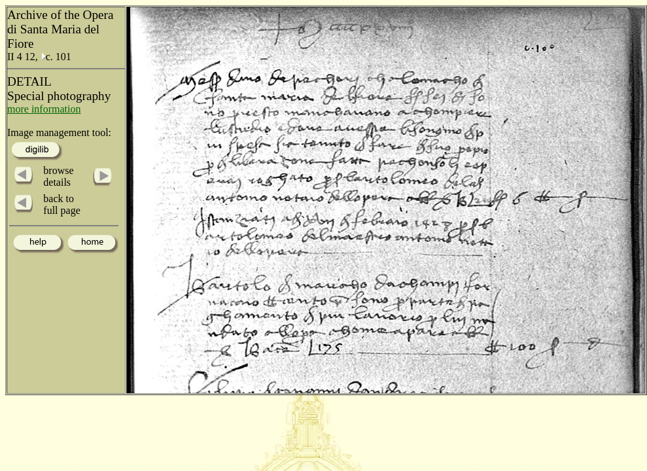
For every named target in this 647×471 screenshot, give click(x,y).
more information (43, 108)
